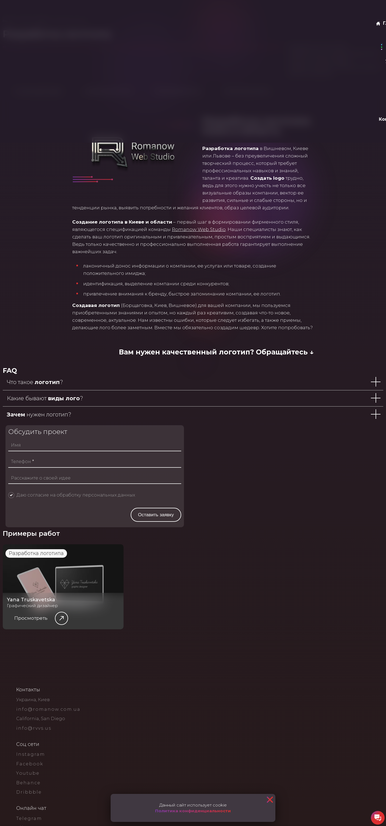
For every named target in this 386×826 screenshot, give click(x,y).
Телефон (227, 584)
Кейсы (110, 10)
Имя (221, 568)
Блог (129, 10)
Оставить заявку (345, 11)
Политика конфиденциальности (193, 810)
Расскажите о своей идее (245, 601)
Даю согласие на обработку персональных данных (280, 618)
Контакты (152, 10)
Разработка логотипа (45, 777)
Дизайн (88, 38)
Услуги (85, 10)
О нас (64, 10)
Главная (39, 10)
